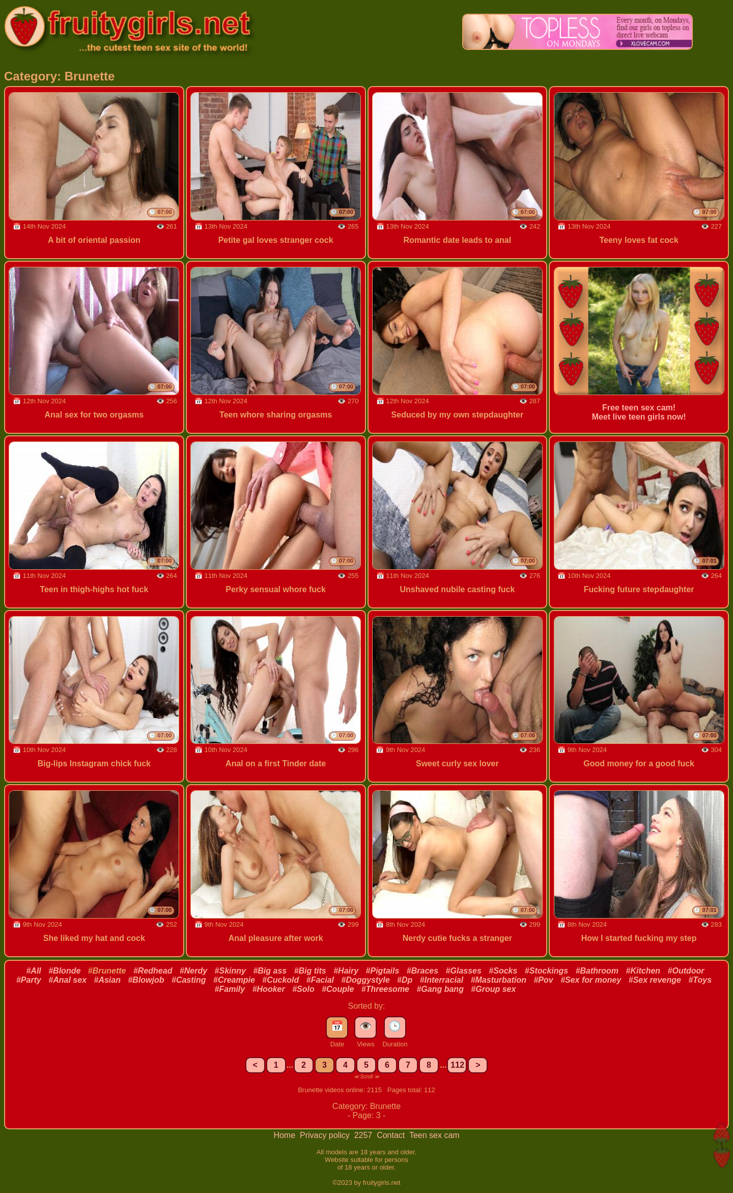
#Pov (543, 980)
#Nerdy (193, 970)
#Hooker (268, 989)
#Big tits (310, 970)
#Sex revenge (655, 980)
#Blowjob (146, 980)
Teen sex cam (434, 1135)
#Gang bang (439, 989)
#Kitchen (643, 970)
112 (457, 1065)
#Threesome (385, 989)
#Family (230, 989)
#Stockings (546, 970)
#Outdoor (686, 970)
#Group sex (493, 989)
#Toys (700, 980)
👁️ (365, 1026)
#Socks (503, 970)
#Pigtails (383, 970)
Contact (392, 1135)
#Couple (338, 989)
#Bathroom (597, 970)
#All (33, 970)
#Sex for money (590, 980)
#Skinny (230, 970)
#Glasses (464, 970)
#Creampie (234, 980)
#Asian (107, 980)
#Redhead (152, 970)
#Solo (303, 989)
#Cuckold (280, 980)
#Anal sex (67, 980)
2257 (364, 1135)
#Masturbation (498, 980)
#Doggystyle (366, 980)
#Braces (422, 970)
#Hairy (345, 970)
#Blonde (64, 970)
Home (285, 1135)
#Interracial (441, 980)
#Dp (404, 980)
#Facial (320, 980)
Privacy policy (326, 1135)
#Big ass (270, 970)
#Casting (189, 980)
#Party (28, 980)
